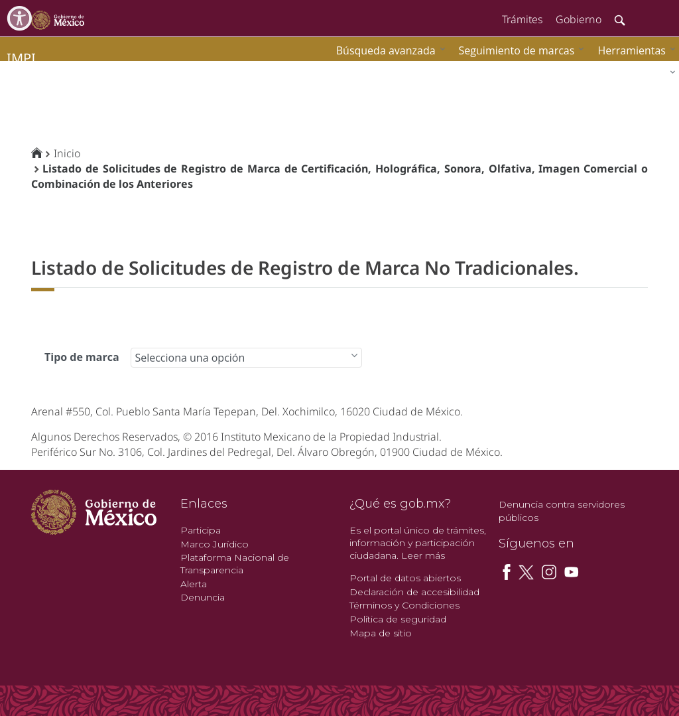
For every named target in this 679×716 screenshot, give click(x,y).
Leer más (423, 555)
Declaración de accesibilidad (414, 592)
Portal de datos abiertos (405, 578)
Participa (200, 530)
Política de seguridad (397, 619)
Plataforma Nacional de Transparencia (234, 563)
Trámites (522, 19)
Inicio (67, 153)
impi (21, 58)
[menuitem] (633, 50)
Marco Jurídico (214, 544)
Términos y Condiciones (404, 605)
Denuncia (202, 597)
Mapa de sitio (380, 633)
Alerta (193, 584)
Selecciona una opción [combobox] (190, 357)
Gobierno (578, 19)
